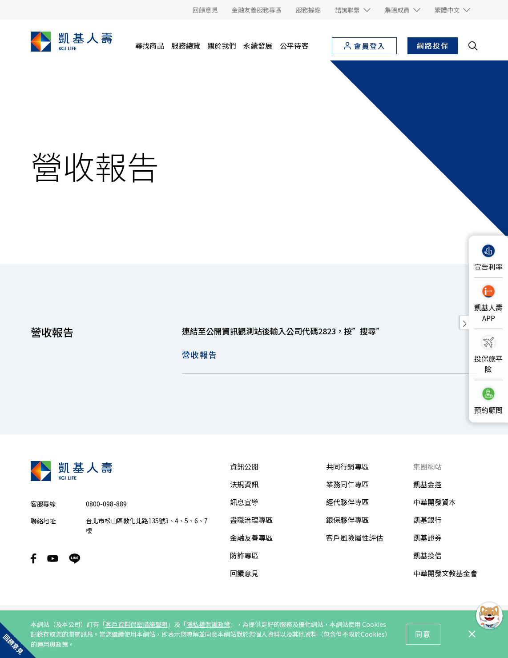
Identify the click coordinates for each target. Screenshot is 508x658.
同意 (423, 634)
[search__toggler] (472, 45)
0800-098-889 (106, 503)
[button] (353, 10)
